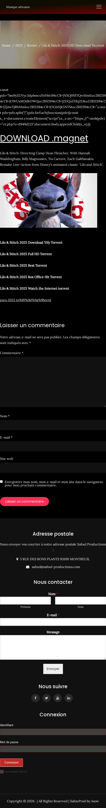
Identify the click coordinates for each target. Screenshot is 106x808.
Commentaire (11, 353)
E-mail (6, 437)
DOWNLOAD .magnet (44, 138)
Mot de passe (9, 742)
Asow (95, 801)
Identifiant (6, 725)
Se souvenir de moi (13, 771)
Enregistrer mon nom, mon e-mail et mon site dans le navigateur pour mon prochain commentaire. (54, 483)
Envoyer (53, 668)
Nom (5, 416)
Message (53, 632)
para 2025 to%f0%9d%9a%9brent (25, 300)
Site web (6, 459)
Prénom (26, 607)
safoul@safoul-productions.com (55, 567)
